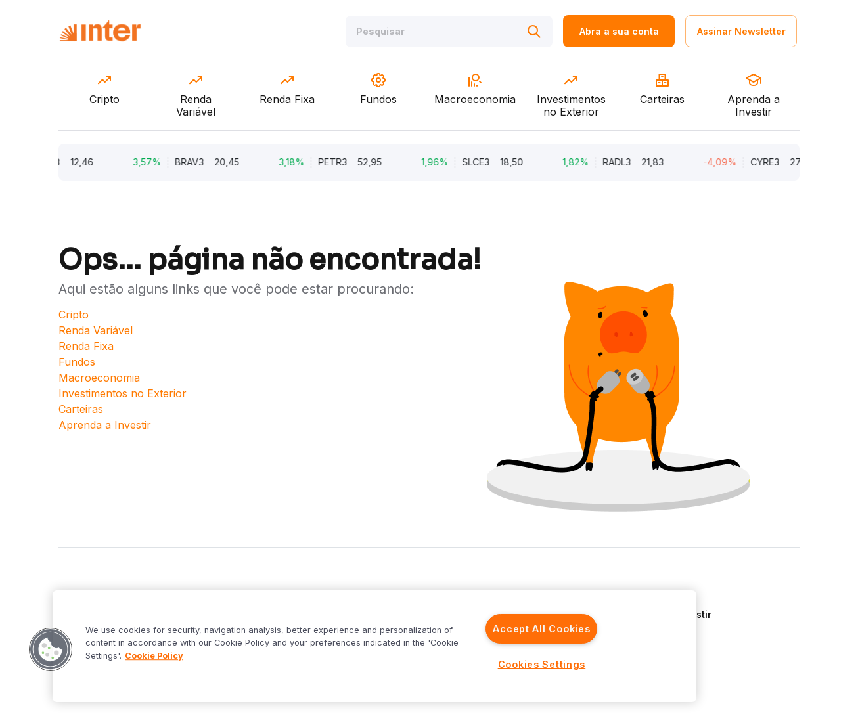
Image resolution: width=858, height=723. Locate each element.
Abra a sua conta (619, 31)
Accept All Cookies (541, 628)
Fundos (76, 361)
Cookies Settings (542, 664)
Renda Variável (95, 330)
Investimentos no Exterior (122, 393)
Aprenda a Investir (104, 424)
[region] (374, 646)
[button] (51, 649)
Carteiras (80, 409)
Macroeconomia (99, 377)
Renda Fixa (86, 346)
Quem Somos (656, 595)
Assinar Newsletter (741, 31)
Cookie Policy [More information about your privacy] (154, 656)
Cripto (73, 314)
